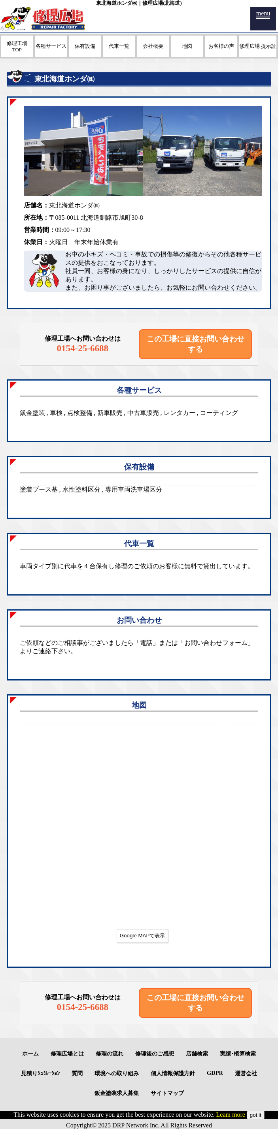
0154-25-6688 (82, 348)
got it (255, 1115)
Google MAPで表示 (142, 936)
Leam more (230, 1114)
